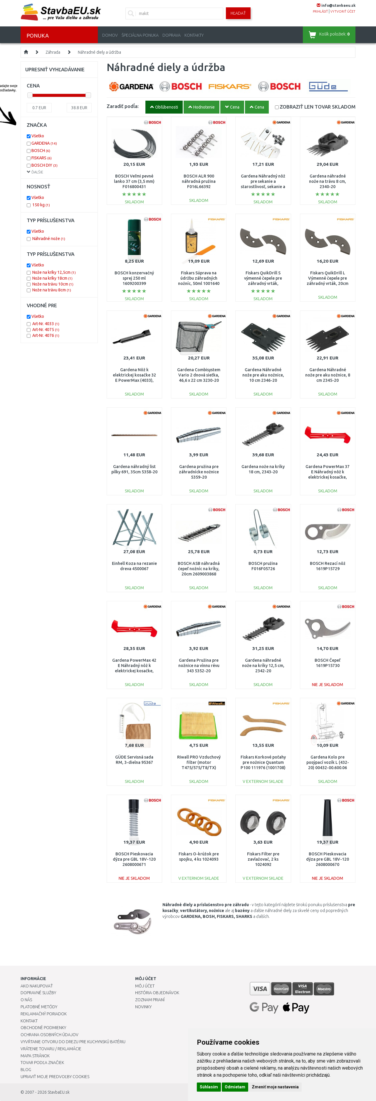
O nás (26, 999)
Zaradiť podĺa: (123, 106)
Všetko (37, 136)
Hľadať (238, 13)
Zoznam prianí (149, 999)
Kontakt (29, 1021)
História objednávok (157, 992)
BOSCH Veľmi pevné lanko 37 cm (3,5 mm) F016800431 (134, 181)
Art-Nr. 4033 (45, 323)
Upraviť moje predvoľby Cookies (55, 1076)
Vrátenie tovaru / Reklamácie (51, 1048)
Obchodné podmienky (43, 1027)
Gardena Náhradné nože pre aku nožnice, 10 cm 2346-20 (263, 375)
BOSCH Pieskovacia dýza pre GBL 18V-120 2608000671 (134, 859)
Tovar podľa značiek (42, 1062)
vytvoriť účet (342, 11)
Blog (26, 1069)
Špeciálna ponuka (140, 35)
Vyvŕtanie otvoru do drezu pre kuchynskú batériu (73, 1041)
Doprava (171, 35)
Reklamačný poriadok (44, 1013)
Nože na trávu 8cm (51, 290)
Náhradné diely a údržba (99, 52)
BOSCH (40, 150)
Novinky (143, 1006)
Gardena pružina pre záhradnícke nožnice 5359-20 (199, 471)
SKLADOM (317, 106)
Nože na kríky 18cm (52, 278)
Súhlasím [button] (209, 1087)
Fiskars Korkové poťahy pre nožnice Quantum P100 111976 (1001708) (263, 762)
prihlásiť (320, 11)
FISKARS (41, 158)
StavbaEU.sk (59, 1092)
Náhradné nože (48, 238)
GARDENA (44, 143)
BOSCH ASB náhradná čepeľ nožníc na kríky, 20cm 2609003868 (199, 568)
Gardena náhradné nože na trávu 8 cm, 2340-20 (327, 181)
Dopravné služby (38, 992)
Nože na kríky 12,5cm (54, 272)
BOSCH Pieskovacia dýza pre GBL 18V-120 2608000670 (327, 859)
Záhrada (53, 52)
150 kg (41, 204)
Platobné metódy (39, 1006)
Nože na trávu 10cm (52, 284)
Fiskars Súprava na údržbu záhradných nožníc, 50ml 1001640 (198, 278)
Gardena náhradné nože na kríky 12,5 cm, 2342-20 (263, 665)
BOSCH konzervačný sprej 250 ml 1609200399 (134, 278)
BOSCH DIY (44, 165)
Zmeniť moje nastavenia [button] (275, 1087)
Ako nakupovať (37, 986)
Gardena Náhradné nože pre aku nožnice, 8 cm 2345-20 (327, 375)
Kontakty (194, 35)
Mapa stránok (35, 1055)
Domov (110, 35)
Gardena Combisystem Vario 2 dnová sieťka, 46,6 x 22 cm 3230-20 (198, 375)
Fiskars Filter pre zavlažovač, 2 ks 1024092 (263, 859)
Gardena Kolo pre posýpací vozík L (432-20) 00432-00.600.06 (327, 762)
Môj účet (145, 986)
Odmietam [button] (235, 1087)
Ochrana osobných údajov (49, 1034)
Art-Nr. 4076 (45, 335)
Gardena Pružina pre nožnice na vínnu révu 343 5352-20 (198, 665)
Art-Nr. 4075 (45, 329)
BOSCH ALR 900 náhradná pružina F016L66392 (199, 181)
